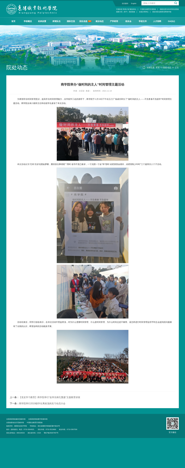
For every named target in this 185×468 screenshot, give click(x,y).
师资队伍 (56, 21)
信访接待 (125, 3)
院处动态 (167, 68)
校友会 (128, 21)
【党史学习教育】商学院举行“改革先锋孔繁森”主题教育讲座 (45, 403)
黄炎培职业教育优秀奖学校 (161, 12)
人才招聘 (157, 21)
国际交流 (71, 21)
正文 (177, 68)
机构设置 (42, 21)
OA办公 (171, 21)
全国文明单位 (143, 12)
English (133, 3)
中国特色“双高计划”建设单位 (126, 9)
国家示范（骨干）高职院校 (125, 12)
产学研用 (114, 21)
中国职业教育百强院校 (148, 9)
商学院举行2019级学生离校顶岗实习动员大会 (38, 409)
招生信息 (85, 21)
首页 (13, 21)
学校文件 (143, 21)
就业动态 (100, 21)
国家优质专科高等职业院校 (169, 9)
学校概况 (28, 21)
